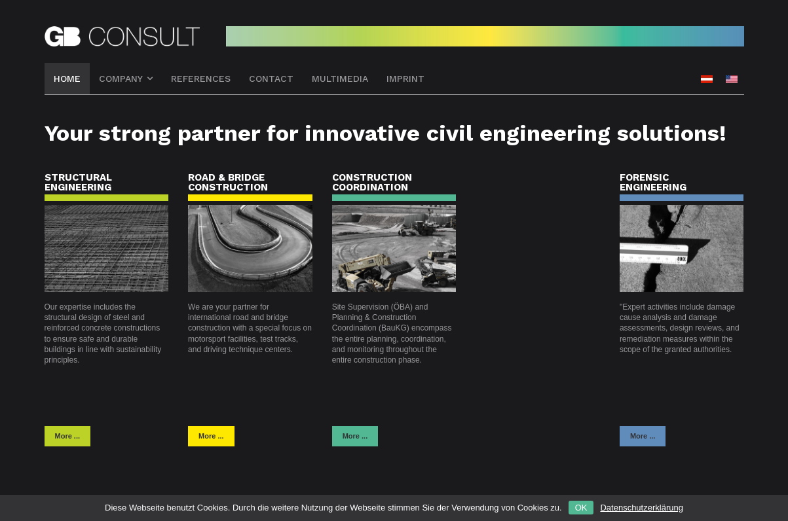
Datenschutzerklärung (641, 507)
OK (581, 507)
